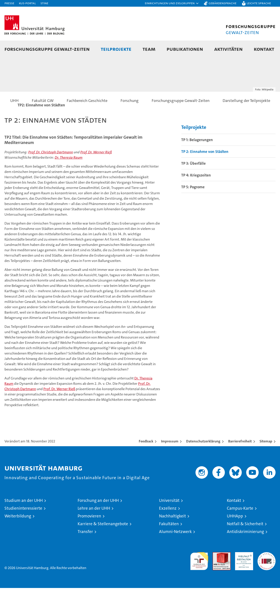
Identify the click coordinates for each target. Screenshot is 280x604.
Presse (9, 3)
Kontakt (234, 516)
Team (149, 49)
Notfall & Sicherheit (245, 540)
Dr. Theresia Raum (69, 173)
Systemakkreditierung (267, 570)
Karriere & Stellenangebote (103, 540)
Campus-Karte (240, 524)
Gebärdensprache (222, 3)
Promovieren (89, 532)
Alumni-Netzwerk (175, 547)
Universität (169, 516)
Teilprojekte (116, 49)
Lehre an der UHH (94, 524)
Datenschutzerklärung (203, 457)
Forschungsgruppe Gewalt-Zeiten (47, 49)
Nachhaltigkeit (172, 532)
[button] (172, 3)
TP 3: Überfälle (193, 179)
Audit (217, 570)
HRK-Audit (243, 570)
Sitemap (266, 457)
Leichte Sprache (259, 3)
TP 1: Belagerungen (197, 155)
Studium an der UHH (23, 516)
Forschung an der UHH (98, 516)
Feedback (146, 457)
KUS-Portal (27, 3)
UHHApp (235, 532)
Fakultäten (169, 540)
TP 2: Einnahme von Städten (204, 167)
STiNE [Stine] (44, 3)
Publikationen (185, 49)
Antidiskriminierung (245, 547)
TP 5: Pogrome (193, 203)
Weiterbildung (17, 532)
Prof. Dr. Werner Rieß (96, 168)
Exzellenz (168, 524)
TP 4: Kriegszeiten (196, 191)
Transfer (85, 547)
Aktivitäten (228, 49)
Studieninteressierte (23, 524)
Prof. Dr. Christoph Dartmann (50, 168)
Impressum (169, 457)
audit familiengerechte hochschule (199, 575)
